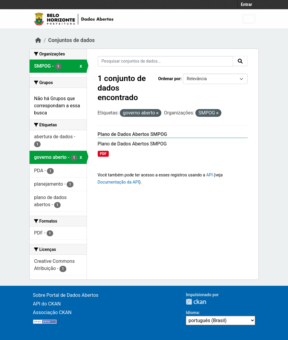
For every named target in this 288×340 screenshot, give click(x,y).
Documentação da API (118, 182)
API (209, 175)
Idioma (192, 312)
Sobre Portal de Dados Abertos (65, 295)
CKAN (196, 302)
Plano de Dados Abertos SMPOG (132, 134)
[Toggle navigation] (249, 19)
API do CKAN (47, 304)
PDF (103, 154)
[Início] (38, 40)
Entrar (246, 4)
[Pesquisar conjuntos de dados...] (165, 61)
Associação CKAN (52, 312)
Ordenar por (169, 78)
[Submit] (240, 61)
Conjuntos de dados (71, 40)
